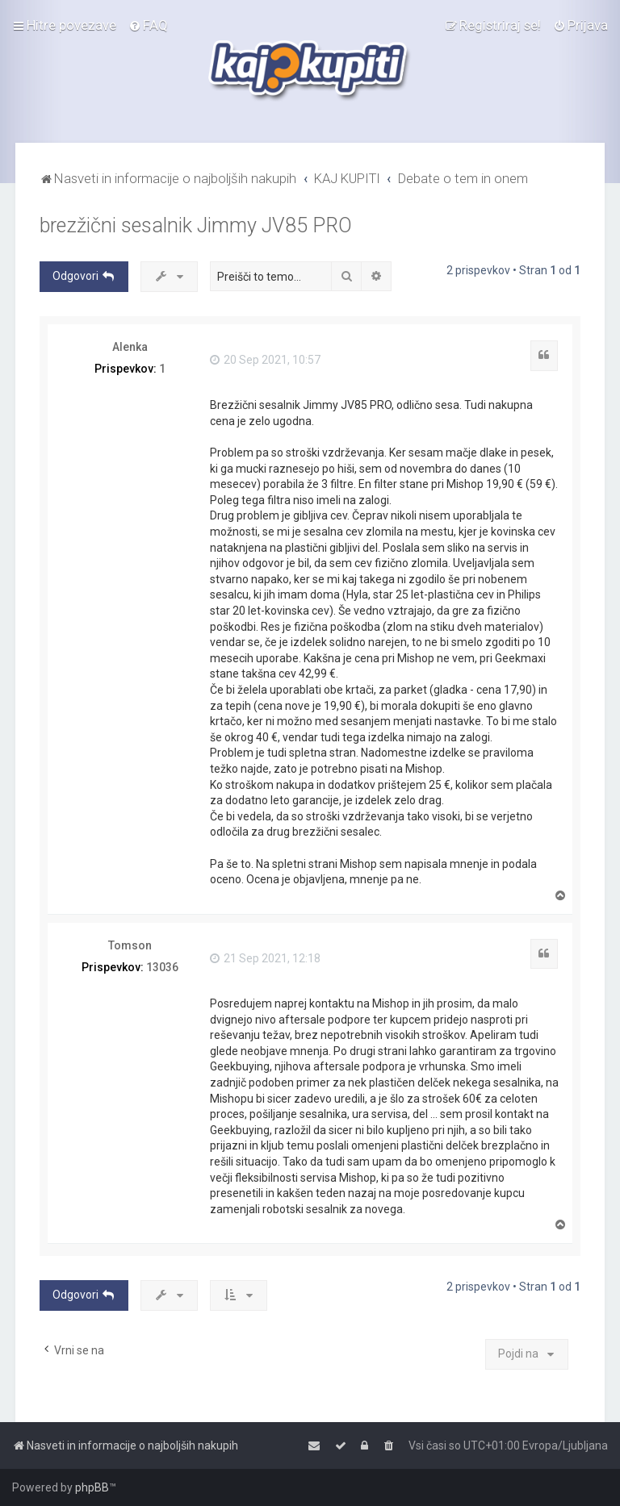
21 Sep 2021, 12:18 (265, 958)
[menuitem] (148, 25)
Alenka (130, 346)
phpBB (92, 1487)
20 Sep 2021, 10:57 (265, 359)
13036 (162, 967)
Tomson (130, 945)
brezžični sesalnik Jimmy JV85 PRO (196, 225)
